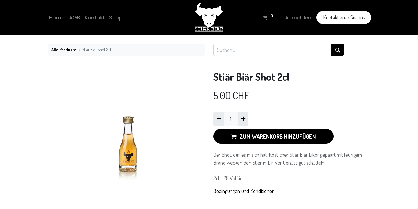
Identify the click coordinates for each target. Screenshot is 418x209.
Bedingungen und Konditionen (244, 191)
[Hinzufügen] (243, 119)
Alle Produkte (63, 49)
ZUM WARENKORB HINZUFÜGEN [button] (273, 136)
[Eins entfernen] (218, 119)
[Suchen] (337, 50)
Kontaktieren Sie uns (342, 17)
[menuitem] (58, 17)
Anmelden (297, 17)
